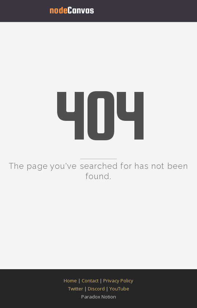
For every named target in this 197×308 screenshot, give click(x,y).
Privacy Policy (118, 280)
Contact (90, 280)
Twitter (75, 288)
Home (70, 280)
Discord (96, 288)
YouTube (119, 288)
